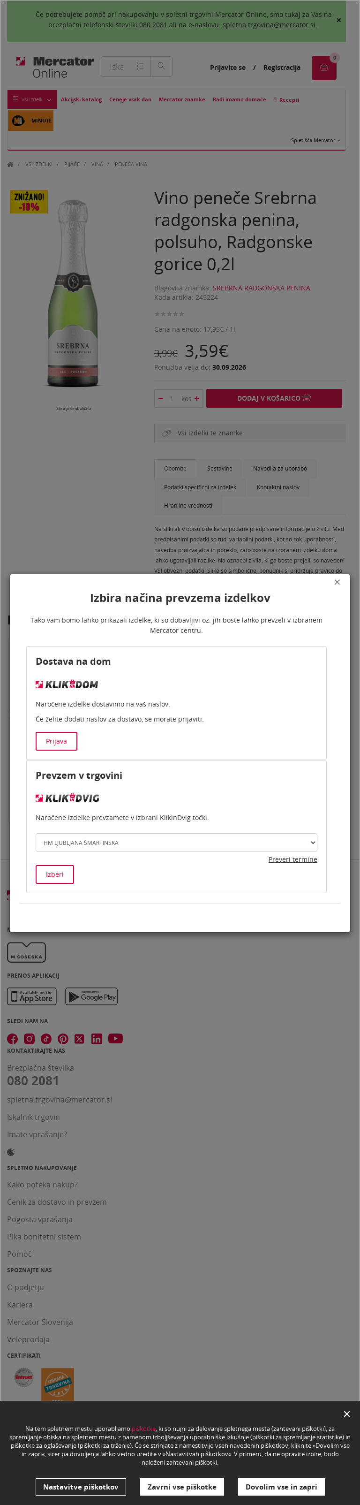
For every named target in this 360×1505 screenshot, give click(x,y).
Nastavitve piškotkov (81, 1486)
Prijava (56, 741)
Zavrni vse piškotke (182, 1486)
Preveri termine (293, 859)
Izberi (55, 874)
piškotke (144, 1428)
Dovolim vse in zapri (281, 1486)
